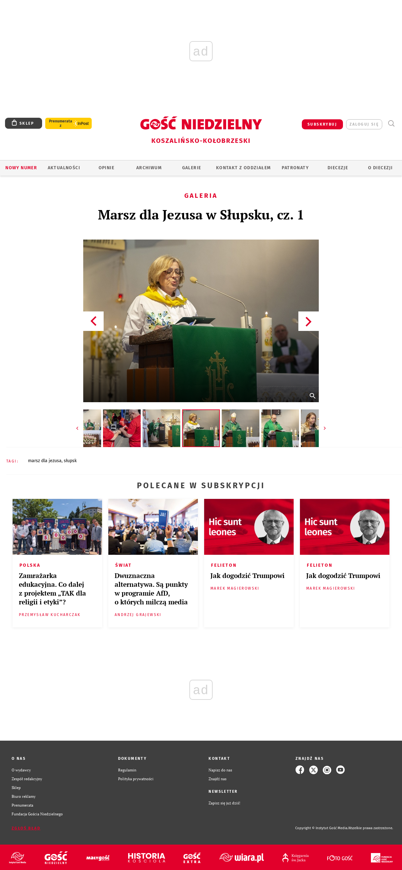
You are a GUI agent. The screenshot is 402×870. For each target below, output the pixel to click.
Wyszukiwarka (391, 123)
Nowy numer (21, 167)
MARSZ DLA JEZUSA (45, 460)
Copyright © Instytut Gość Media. (321, 828)
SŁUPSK (70, 460)
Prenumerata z (60, 123)
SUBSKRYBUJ (322, 124)
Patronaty (295, 167)
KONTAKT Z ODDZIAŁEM (243, 167)
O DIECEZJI (380, 167)
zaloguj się (364, 124)
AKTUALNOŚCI (64, 167)
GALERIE (191, 167)
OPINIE (106, 167)
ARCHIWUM (149, 167)
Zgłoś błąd (26, 828)
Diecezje (338, 167)
